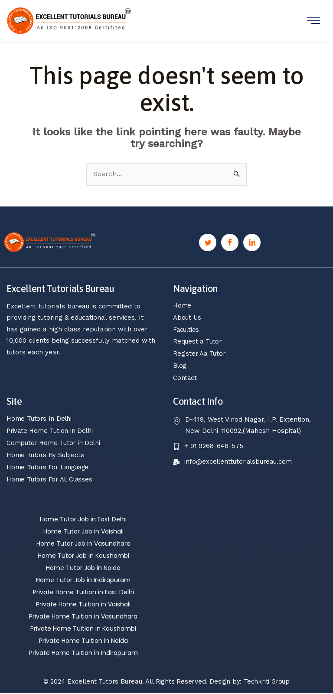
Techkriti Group (267, 682)
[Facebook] (229, 242)
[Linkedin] (252, 242)
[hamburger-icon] (313, 20)
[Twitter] (207, 242)
